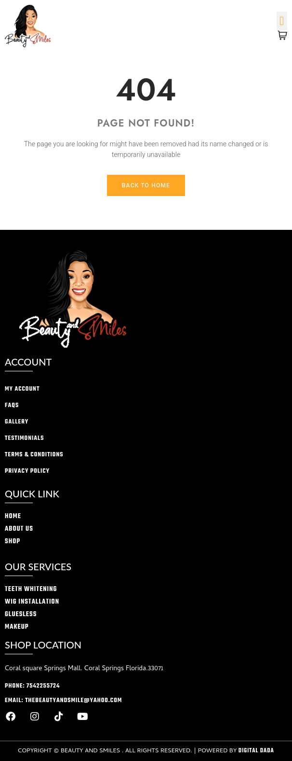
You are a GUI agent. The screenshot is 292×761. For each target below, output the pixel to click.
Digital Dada (256, 751)
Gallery (16, 422)
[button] (282, 21)
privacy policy (27, 471)
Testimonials (24, 438)
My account (22, 389)
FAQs (12, 405)
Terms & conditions (34, 455)
